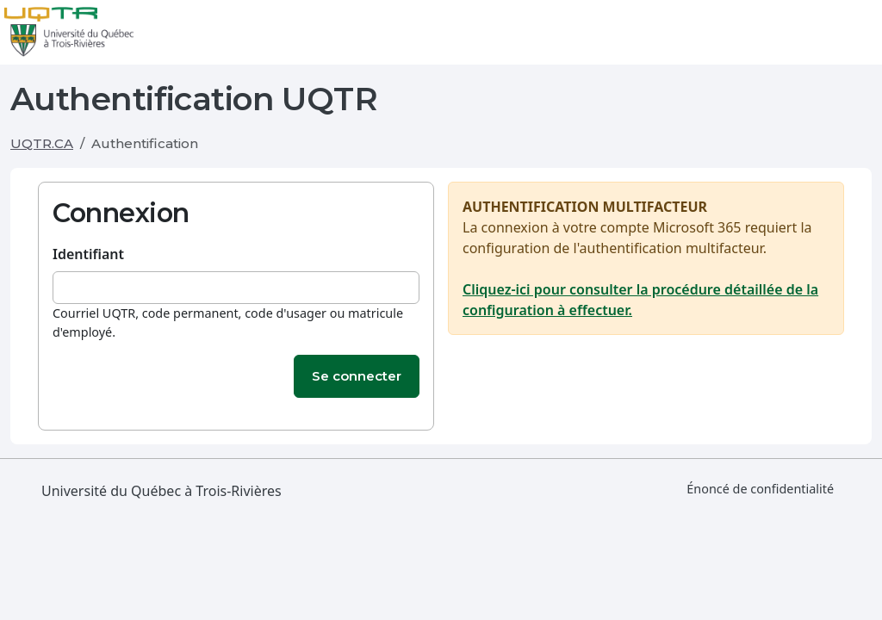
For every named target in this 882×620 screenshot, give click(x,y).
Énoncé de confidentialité (760, 488)
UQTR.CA (41, 143)
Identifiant (88, 254)
